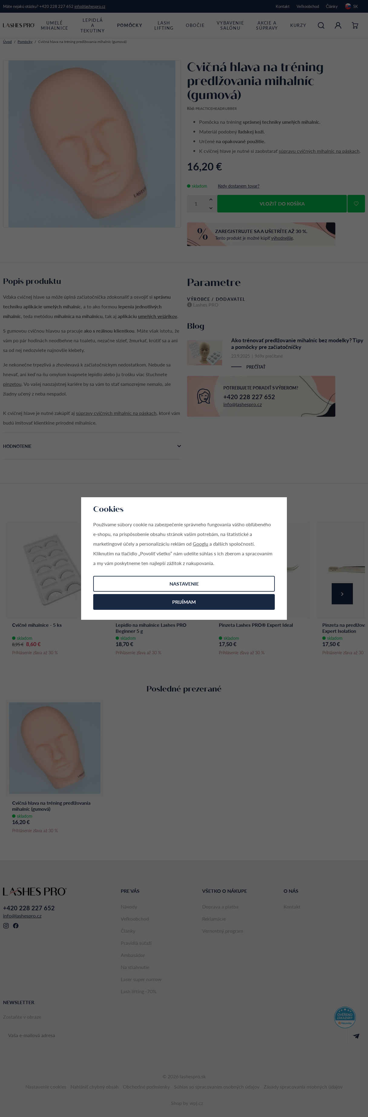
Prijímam (184, 601)
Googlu (200, 543)
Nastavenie (184, 583)
